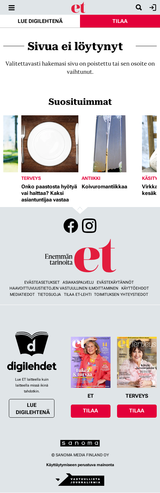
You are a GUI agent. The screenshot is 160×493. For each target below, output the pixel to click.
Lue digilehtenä (40, 21)
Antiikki (91, 178)
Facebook (71, 225)
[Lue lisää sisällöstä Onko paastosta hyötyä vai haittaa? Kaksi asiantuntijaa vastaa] (49, 143)
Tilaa (120, 21)
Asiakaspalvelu (78, 282)
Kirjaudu (152, 7)
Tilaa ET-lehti (77, 294)
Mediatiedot (22, 294)
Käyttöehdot (135, 288)
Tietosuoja (49, 294)
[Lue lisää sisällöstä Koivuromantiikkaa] (110, 143)
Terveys (31, 178)
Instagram (89, 225)
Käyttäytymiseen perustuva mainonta (80, 465)
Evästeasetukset (42, 282)
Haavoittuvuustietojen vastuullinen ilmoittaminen (64, 288)
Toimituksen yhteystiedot (121, 294)
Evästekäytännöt (115, 282)
